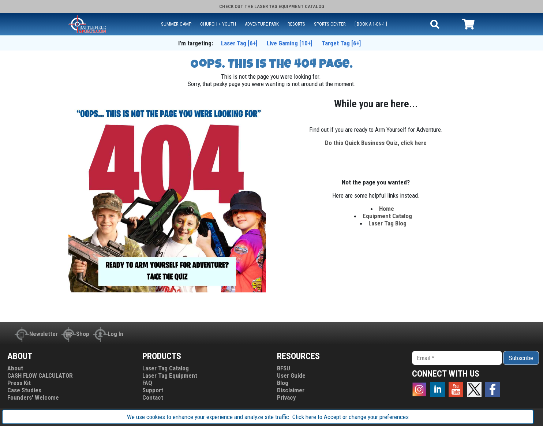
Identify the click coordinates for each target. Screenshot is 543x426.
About (15, 368)
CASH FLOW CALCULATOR (40, 375)
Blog (282, 382)
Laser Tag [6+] (239, 43)
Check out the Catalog (271, 6)
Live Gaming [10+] (289, 43)
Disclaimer (290, 390)
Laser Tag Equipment (169, 375)
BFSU (283, 368)
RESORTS (296, 24)
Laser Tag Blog (387, 223)
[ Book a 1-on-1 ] (371, 24)
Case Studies (24, 390)
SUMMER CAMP (176, 24)
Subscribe (521, 358)
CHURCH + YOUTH (218, 24)
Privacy (286, 397)
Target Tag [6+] (341, 43)
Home (387, 208)
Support (152, 390)
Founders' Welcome (33, 397)
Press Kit (19, 382)
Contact (152, 397)
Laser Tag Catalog (165, 368)
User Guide (291, 375)
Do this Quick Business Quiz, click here (376, 142)
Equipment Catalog (387, 216)
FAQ (147, 382)
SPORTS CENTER (330, 24)
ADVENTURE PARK (262, 24)
